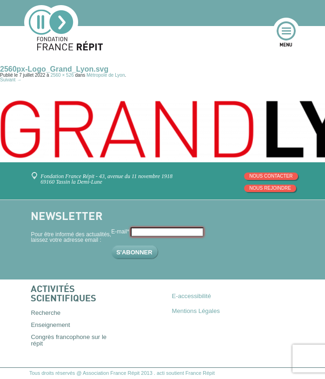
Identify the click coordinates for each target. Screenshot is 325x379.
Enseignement (50, 324)
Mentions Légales (196, 311)
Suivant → (10, 79)
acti (161, 373)
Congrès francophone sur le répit (68, 339)
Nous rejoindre (270, 188)
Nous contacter (270, 176)
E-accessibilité (191, 296)
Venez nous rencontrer (36, 172)
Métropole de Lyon (105, 75)
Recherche (45, 312)
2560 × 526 (61, 75)
